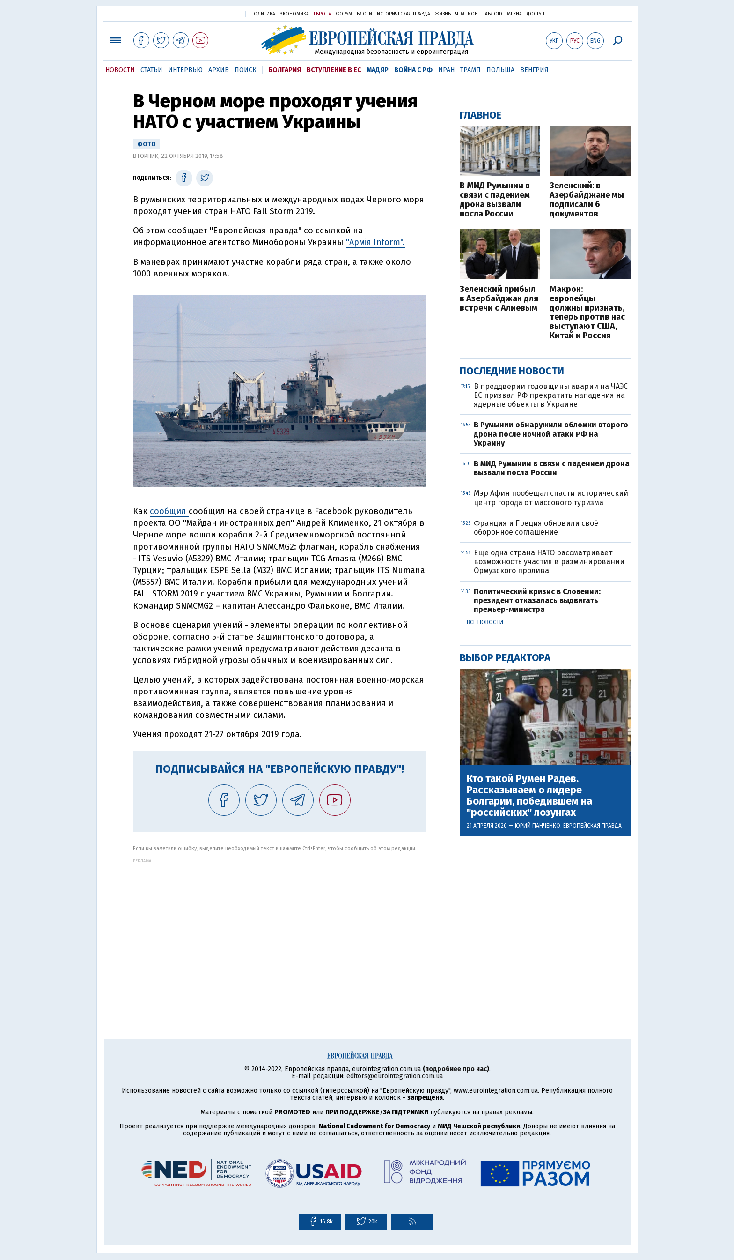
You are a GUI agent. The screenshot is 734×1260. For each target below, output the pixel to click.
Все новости (485, 622)
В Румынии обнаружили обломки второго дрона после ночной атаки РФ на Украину (551, 433)
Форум (344, 14)
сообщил (169, 511)
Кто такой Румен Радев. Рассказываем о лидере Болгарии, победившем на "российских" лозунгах (529, 796)
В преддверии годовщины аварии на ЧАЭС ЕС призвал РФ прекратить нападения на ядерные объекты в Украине (551, 395)
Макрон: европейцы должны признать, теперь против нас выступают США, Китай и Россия (587, 313)
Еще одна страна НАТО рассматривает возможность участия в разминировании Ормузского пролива (549, 561)
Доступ (535, 14)
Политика (262, 14)
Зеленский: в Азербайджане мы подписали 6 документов (587, 199)
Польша (500, 70)
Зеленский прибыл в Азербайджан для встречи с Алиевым (499, 299)
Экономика (294, 14)
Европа (322, 14)
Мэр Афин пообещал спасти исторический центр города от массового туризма (551, 498)
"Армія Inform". (375, 242)
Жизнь (443, 14)
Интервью (185, 70)
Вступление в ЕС (334, 70)
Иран (446, 70)
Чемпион (466, 14)
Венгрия (534, 70)
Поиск (246, 70)
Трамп (470, 70)
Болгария (284, 70)
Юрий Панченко (537, 825)
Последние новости (512, 371)
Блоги (364, 14)
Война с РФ (413, 70)
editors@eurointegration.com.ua (394, 1076)
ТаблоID (492, 14)
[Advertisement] (279, 928)
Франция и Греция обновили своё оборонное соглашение (536, 528)
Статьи (151, 70)
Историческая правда (403, 14)
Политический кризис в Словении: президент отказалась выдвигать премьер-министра (537, 600)
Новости (120, 70)
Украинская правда (215, 13)
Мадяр (378, 70)
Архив (218, 70)
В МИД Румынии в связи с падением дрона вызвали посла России (495, 199)
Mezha (514, 14)
